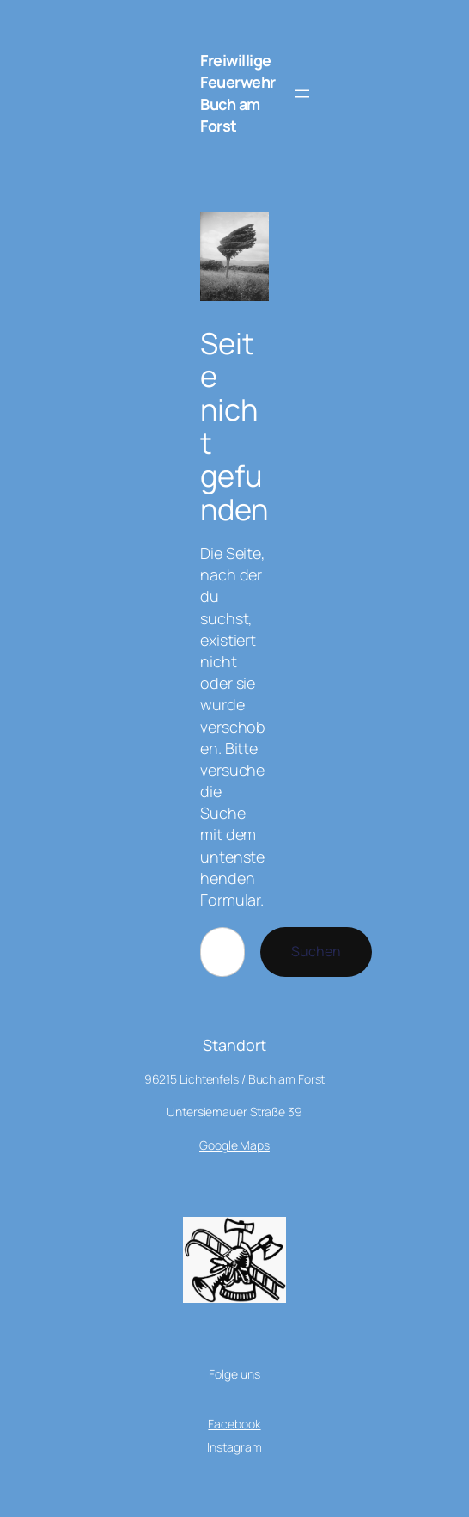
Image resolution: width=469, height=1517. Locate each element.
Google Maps (234, 1145)
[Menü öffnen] (302, 93)
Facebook (234, 1424)
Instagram (234, 1447)
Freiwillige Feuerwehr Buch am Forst (238, 93)
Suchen (316, 951)
